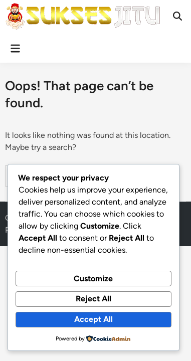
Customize (93, 278)
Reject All (93, 298)
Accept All (93, 319)
